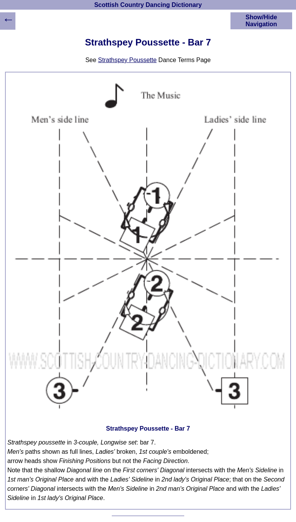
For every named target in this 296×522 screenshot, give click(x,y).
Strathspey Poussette (127, 60)
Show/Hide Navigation (261, 20)
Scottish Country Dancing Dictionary (148, 5)
